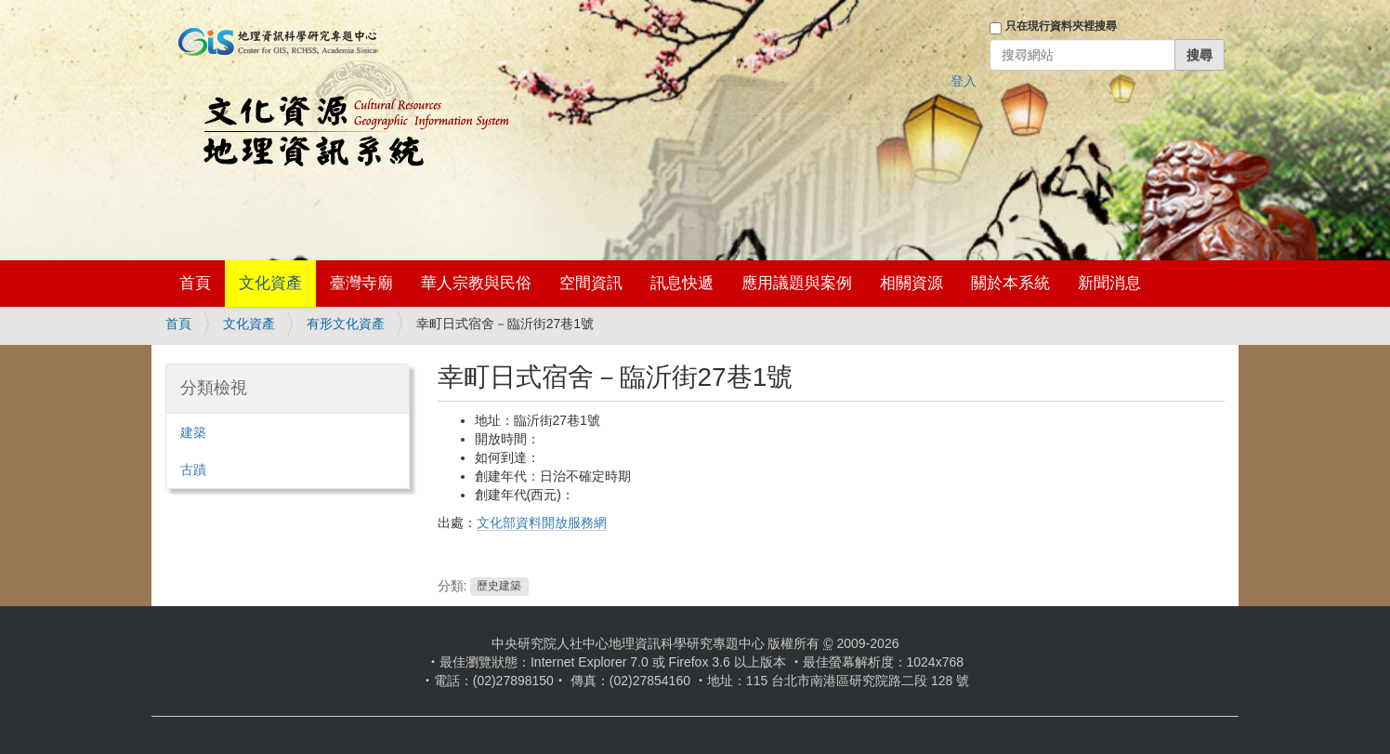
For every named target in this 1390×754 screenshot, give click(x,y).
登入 (964, 80)
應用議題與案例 (796, 283)
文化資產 (270, 283)
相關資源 (911, 283)
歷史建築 (499, 586)
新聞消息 (1109, 283)
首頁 (195, 283)
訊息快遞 (682, 283)
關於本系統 (1010, 283)
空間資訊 (591, 283)
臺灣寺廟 (361, 283)
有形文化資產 (346, 323)
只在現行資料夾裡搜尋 (1061, 26)
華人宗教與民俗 (476, 283)
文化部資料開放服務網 (542, 522)
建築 (193, 432)
